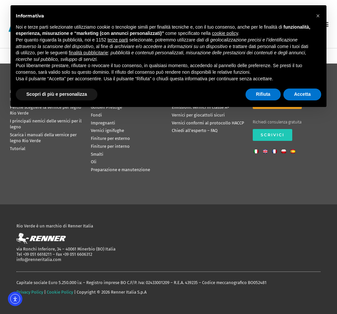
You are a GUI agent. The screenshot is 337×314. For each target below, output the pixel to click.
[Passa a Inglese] (267, 149)
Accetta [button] (302, 94)
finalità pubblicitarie (88, 52)
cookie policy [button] (225, 33)
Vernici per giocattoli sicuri (198, 115)
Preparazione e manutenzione (120, 169)
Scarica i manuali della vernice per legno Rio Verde (43, 137)
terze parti (118, 39)
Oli (93, 161)
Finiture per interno (110, 146)
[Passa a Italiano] (257, 149)
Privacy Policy (29, 292)
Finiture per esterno (110, 138)
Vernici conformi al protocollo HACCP (208, 122)
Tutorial (17, 148)
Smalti (97, 154)
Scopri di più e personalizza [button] (56, 94)
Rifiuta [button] (263, 94)
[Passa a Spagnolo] (294, 149)
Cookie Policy (60, 292)
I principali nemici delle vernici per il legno (46, 123)
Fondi (96, 115)
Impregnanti (103, 122)
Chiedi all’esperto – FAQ (195, 130)
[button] (318, 16)
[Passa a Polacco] (285, 149)
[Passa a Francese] (276, 149)
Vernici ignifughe (107, 130)
